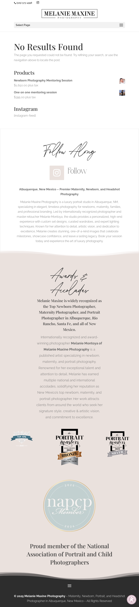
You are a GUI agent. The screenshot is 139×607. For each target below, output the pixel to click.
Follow (77, 170)
